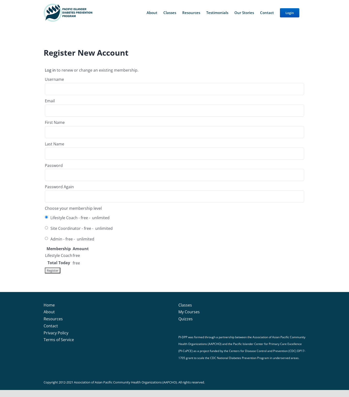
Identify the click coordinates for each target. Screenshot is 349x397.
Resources (53, 319)
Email (50, 101)
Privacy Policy (56, 333)
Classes (185, 305)
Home (49, 305)
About (49, 312)
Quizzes (185, 319)
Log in (50, 70)
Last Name (54, 144)
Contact (51, 326)
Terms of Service (59, 339)
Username (54, 79)
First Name (55, 122)
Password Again (59, 186)
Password (54, 165)
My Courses (189, 312)
